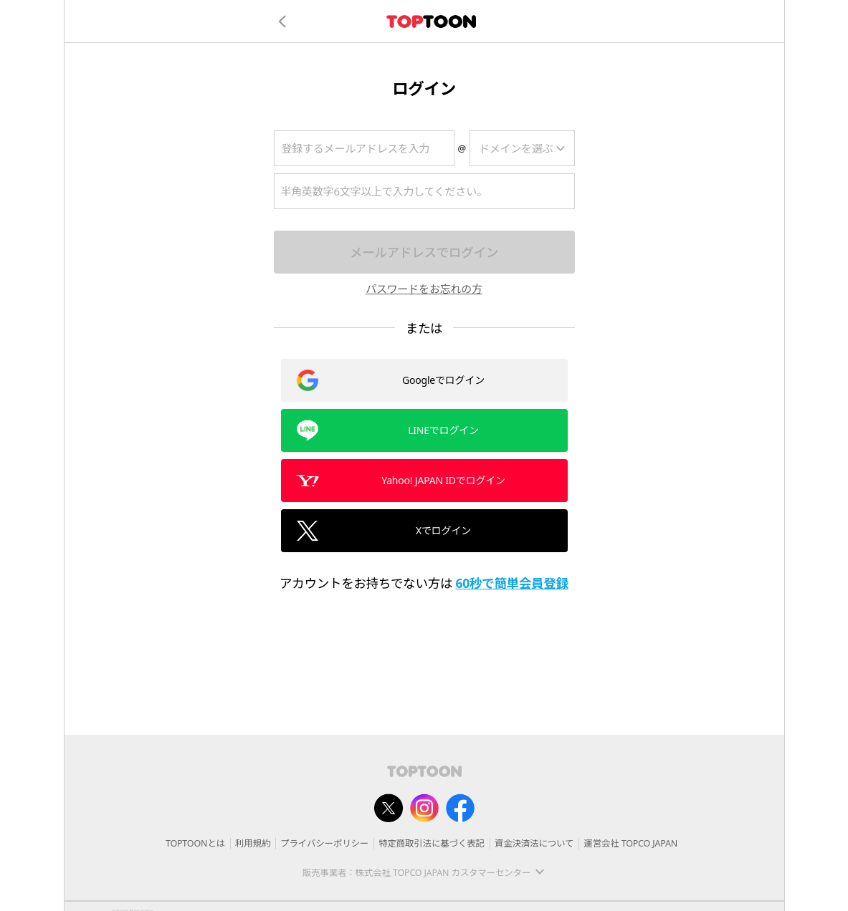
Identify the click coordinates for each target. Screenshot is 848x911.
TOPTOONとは (195, 843)
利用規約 (252, 843)
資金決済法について (534, 843)
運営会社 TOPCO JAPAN (630, 843)
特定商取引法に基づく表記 (431, 843)
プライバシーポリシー (324, 843)
